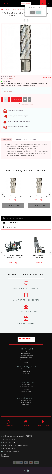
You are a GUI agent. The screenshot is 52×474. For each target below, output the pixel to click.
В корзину (17, 100)
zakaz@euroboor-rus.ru (11, 452)
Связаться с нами (26, 369)
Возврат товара (26, 371)
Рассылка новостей (26, 407)
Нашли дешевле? (7, 92)
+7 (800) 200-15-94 (9, 442)
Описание (7, 139)
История (26, 351)
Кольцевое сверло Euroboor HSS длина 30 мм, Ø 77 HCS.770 (39, 196)
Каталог (26, 362)
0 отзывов (25, 21)
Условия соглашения (26, 357)
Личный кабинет (26, 400)
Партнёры (26, 389)
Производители (26, 384)
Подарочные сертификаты (26, 387)
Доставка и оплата (26, 353)
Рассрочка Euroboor (26, 360)
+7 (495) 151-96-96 (9, 439)
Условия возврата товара (26, 355)
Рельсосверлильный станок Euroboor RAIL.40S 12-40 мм (13, 257)
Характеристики (20, 139)
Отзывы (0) (34, 139)
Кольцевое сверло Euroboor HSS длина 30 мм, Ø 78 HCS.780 (13, 196)
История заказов (26, 402)
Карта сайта (26, 373)
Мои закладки (26, 405)
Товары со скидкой (26, 391)
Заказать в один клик (27, 104)
